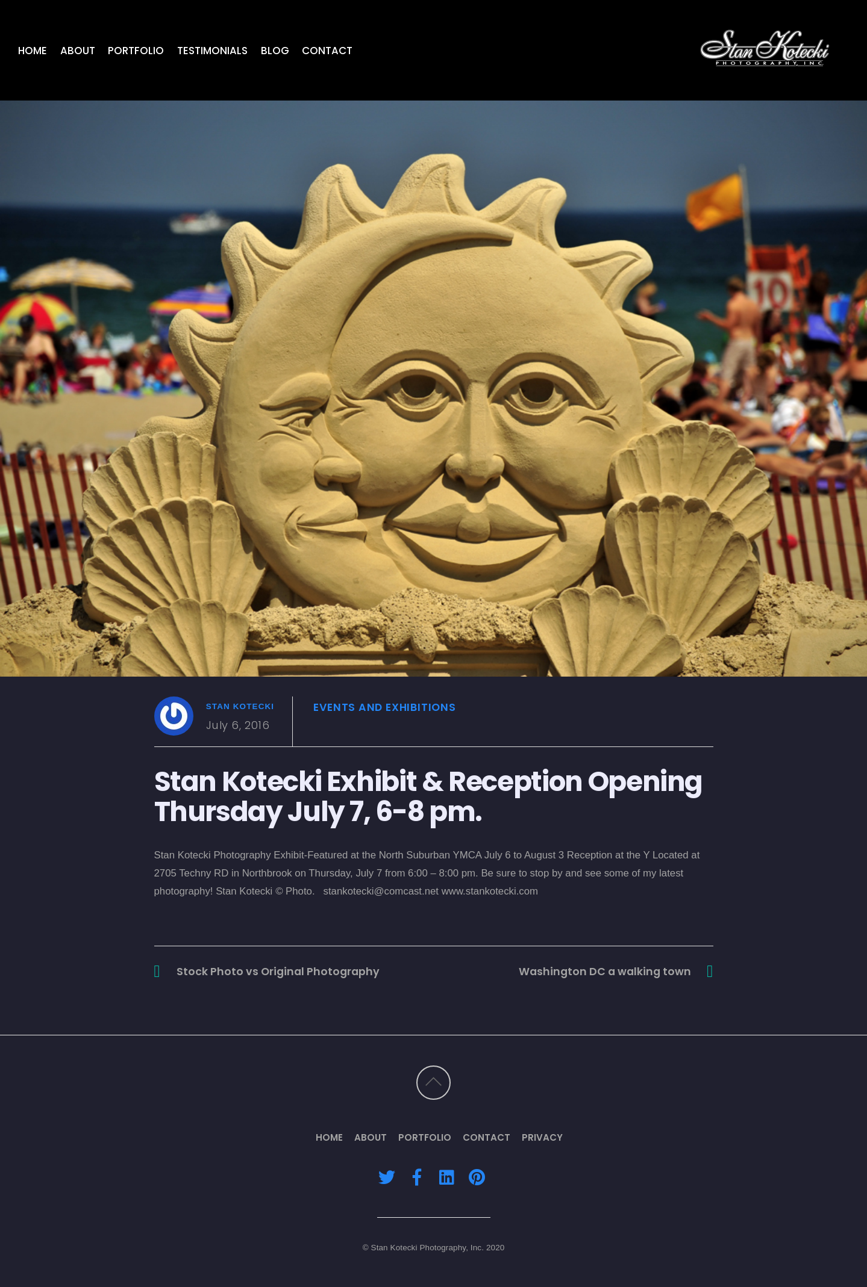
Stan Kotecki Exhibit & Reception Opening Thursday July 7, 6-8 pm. (428, 796)
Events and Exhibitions (384, 707)
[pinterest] (477, 1177)
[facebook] (417, 1177)
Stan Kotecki (240, 706)
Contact (327, 50)
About (77, 50)
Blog (275, 50)
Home (32, 50)
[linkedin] (447, 1177)
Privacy (542, 1137)
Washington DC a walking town (605, 971)
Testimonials (212, 50)
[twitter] (387, 1177)
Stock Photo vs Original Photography (278, 971)
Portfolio (136, 50)
